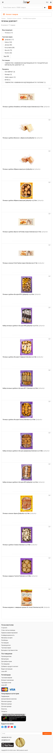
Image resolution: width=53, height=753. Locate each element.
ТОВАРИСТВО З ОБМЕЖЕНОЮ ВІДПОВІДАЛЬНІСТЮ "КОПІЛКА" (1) (25, 82)
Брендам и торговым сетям (9, 650)
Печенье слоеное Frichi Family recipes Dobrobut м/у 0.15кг (23, 263)
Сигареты (4, 711)
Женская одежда (6, 701)
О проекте (4, 627)
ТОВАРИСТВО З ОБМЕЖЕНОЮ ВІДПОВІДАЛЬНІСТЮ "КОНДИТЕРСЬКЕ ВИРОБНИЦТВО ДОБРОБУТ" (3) (26, 64)
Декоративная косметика (9, 699)
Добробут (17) (9, 39)
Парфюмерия (5, 696)
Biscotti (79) (8, 50)
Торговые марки (6, 647)
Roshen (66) (8, 53)
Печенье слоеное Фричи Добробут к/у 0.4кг (19, 513)
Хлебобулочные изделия (29, 18)
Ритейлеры (4, 640)
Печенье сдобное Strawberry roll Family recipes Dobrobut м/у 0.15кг (26, 106)
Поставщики (5, 642)
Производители (5, 645)
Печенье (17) (9, 33)
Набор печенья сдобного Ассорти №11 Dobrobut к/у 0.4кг (24, 388)
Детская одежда (6, 706)
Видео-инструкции (6, 669)
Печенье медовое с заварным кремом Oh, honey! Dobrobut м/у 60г (26, 607)
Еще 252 (6, 56)
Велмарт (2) (8, 74)
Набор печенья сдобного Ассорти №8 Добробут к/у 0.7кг (24, 325)
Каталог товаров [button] (10, 14)
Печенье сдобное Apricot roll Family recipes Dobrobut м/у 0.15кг (25, 232)
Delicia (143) (8, 42)
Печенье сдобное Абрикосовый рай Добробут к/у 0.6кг (23, 200)
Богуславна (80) (9, 47)
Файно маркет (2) (10, 77)
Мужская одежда (6, 704)
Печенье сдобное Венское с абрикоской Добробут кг (23, 138)
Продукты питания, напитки (14, 18)
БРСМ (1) (7, 80)
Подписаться (47, 733)
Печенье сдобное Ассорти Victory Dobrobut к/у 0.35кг (22, 419)
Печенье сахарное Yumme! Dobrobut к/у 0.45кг (20, 576)
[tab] (26, 14)
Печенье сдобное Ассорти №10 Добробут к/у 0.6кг (22, 294)
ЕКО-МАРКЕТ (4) (10, 72)
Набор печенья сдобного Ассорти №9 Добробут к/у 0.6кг (24, 482)
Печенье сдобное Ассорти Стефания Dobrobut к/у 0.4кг (23, 357)
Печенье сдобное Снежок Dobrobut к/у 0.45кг (20, 545)
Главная (3, 18)
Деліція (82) (8, 45)
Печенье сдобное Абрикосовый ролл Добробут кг (22, 169)
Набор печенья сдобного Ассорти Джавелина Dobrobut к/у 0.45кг (26, 451)
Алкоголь (4, 709)
